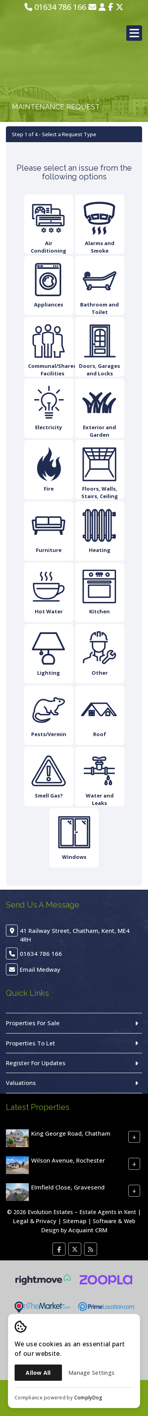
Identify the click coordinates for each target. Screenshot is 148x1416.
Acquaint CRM (87, 1230)
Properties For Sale (33, 1023)
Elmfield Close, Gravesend (68, 1187)
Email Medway (40, 969)
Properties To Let (30, 1043)
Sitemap (74, 1221)
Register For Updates (36, 1063)
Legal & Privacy (34, 1221)
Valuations (21, 1083)
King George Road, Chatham (71, 1133)
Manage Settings (91, 1372)
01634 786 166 (55, 7)
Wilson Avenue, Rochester (68, 1160)
